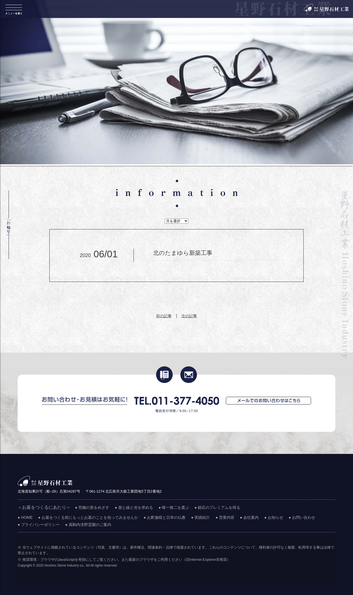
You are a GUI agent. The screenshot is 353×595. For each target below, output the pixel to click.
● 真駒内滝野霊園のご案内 (88, 524)
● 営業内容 (224, 517)
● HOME (25, 517)
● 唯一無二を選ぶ (174, 507)
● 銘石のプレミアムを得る (217, 507)
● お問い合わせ (302, 517)
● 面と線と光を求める (134, 507)
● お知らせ (273, 517)
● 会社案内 (249, 517)
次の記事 (189, 316)
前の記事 (164, 316)
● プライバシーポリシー (39, 524)
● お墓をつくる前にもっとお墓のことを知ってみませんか (88, 517)
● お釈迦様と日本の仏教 (165, 517)
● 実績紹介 (200, 517)
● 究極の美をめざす (92, 507)
